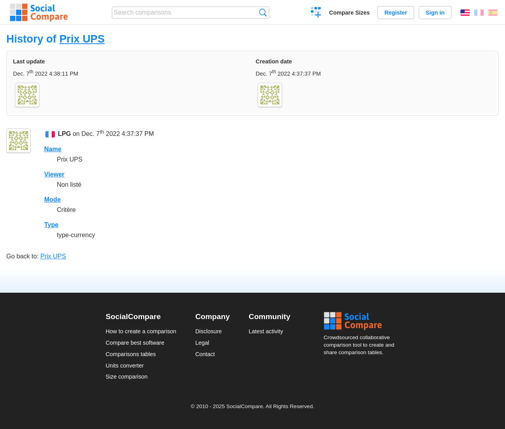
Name (53, 149)
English (465, 12)
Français (479, 12)
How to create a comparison (141, 331)
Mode (52, 199)
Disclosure (208, 331)
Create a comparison (316, 13)
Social (361, 321)
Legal (202, 343)
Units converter (125, 365)
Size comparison (127, 376)
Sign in (435, 12)
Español (493, 12)
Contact (205, 354)
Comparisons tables (131, 354)
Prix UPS (82, 39)
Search (263, 12)
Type (51, 224)
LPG (64, 133)
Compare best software (135, 343)
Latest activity (266, 331)
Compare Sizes (349, 12)
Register (395, 12)
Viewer (54, 174)
